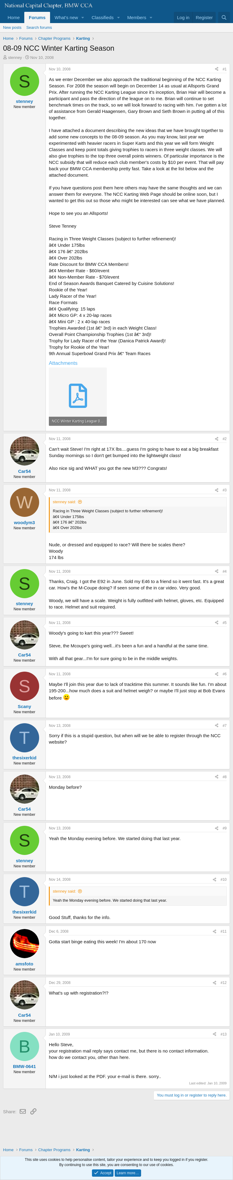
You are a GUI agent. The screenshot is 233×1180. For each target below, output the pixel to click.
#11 (224, 931)
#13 (224, 1034)
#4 (225, 571)
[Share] (217, 69)
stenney (15, 57)
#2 (225, 439)
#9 (225, 828)
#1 (225, 69)
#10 (224, 879)
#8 (225, 777)
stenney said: (64, 502)
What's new (66, 17)
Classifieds (103, 17)
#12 (224, 983)
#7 (225, 726)
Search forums (39, 27)
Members (136, 17)
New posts (12, 27)
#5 (225, 623)
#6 (225, 674)
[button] (83, 17)
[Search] (224, 17)
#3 (225, 490)
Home (14, 17)
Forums (37, 17)
